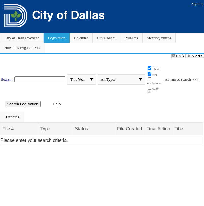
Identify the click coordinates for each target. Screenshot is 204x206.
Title (178, 128)
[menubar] (12, 117)
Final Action (158, 128)
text (154, 74)
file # (155, 69)
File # (8, 128)
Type (45, 128)
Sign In (197, 3)
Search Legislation (22, 104)
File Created (129, 128)
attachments (154, 83)
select (92, 79)
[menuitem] (12, 117)
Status (81, 128)
